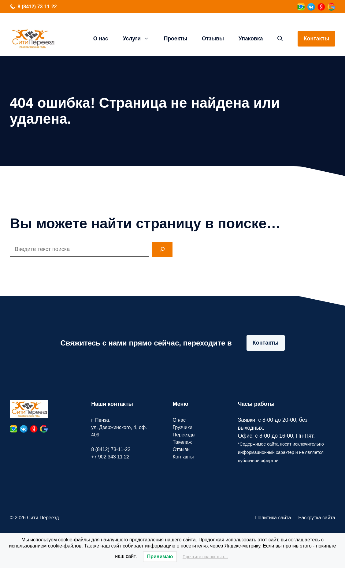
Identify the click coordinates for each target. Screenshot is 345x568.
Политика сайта (273, 517)
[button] (280, 38)
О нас (100, 39)
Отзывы (213, 39)
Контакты (316, 39)
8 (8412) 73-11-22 (37, 6)
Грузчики (182, 427)
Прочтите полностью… (205, 556)
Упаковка (251, 39)
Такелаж (181, 442)
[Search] (162, 249)
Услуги (140, 38)
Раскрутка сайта (316, 517)
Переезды (183, 434)
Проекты (175, 39)
